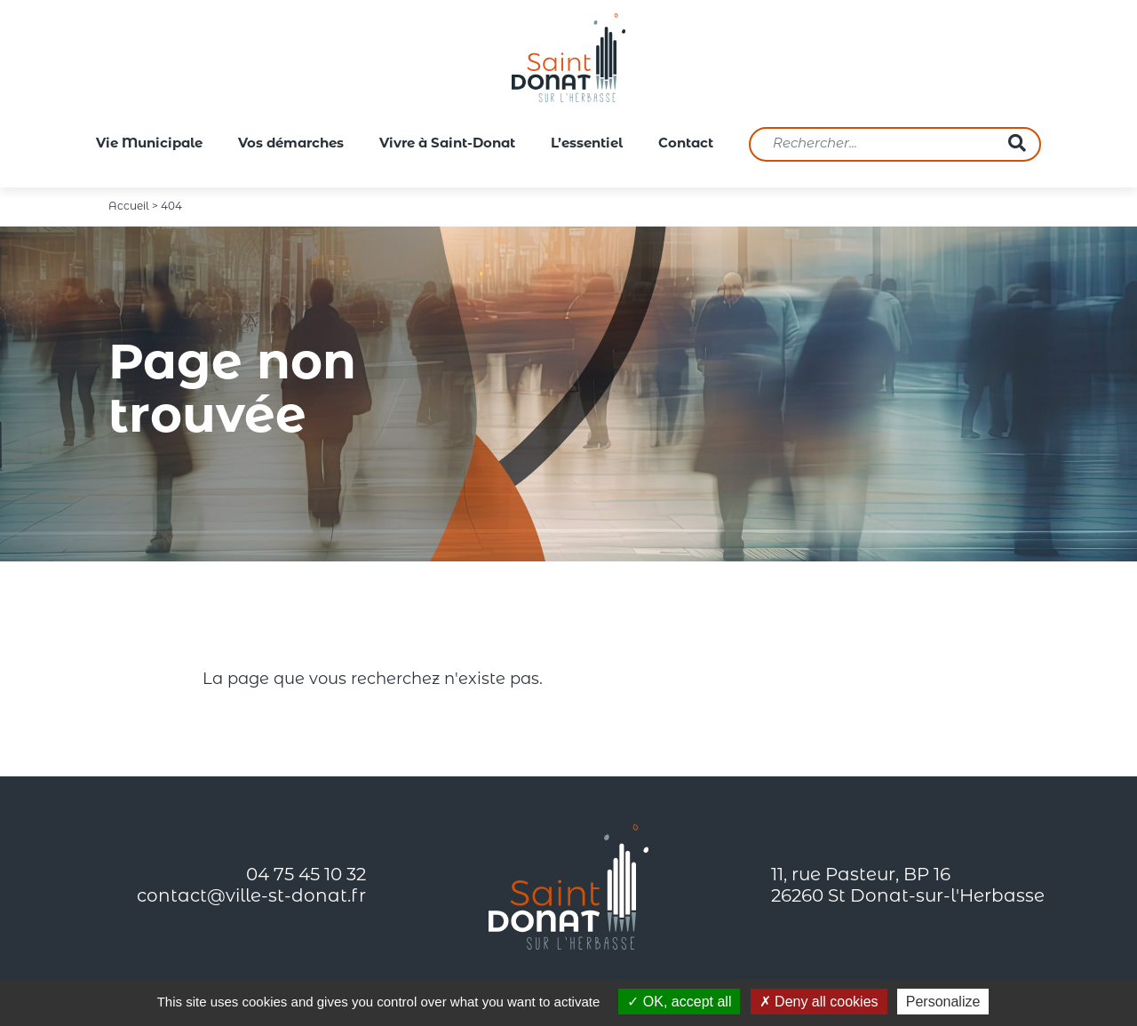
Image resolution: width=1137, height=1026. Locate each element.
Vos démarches (291, 144)
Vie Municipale (149, 144)
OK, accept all (679, 1001)
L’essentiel (587, 144)
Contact (685, 144)
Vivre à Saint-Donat (447, 144)
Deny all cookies (819, 1001)
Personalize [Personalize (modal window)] (943, 1001)
